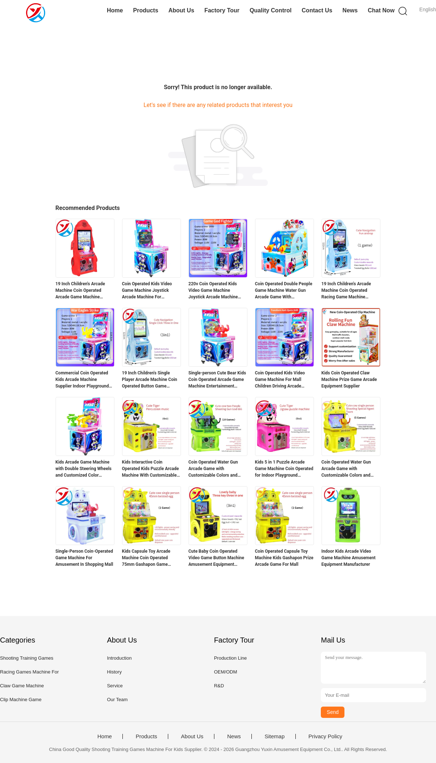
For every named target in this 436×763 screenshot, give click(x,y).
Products (145, 10)
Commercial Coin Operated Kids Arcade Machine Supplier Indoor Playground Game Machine (82, 379)
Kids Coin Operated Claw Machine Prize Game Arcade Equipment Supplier (349, 379)
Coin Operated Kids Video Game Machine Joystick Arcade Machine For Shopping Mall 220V (147, 290)
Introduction (119, 658)
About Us (181, 10)
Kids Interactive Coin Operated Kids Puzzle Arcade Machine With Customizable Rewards (150, 469)
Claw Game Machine (22, 685)
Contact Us (317, 10)
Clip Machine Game (20, 699)
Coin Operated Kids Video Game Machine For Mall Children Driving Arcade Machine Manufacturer (280, 379)
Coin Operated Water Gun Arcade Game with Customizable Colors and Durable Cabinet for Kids (213, 469)
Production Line (230, 658)
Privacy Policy (325, 736)
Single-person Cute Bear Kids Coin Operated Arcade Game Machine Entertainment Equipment (217, 379)
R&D (219, 685)
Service (114, 685)
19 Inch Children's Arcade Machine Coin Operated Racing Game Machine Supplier (346, 290)
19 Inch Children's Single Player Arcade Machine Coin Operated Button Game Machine (149, 379)
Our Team (117, 699)
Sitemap (274, 736)
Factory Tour (221, 10)
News (350, 10)
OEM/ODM (225, 672)
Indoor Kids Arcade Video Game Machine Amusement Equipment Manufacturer (349, 558)
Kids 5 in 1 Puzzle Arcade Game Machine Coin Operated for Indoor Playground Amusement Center (284, 469)
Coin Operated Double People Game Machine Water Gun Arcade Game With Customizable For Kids (283, 290)
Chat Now (381, 10)
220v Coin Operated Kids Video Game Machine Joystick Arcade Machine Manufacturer (213, 290)
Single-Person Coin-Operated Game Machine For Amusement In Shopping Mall (84, 558)
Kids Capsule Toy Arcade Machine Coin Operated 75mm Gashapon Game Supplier (146, 558)
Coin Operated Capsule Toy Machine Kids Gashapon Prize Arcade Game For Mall (284, 558)
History (114, 672)
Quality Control (271, 10)
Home (115, 10)
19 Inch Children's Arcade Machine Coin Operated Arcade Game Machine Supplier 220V (80, 290)
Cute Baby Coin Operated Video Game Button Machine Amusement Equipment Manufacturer (217, 558)
